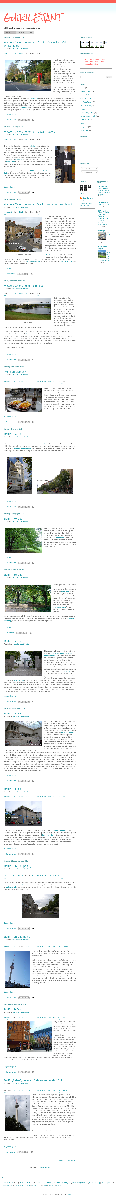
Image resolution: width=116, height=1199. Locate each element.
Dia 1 (15, 53)
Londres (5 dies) (86, 106)
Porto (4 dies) (85, 120)
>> (38, 56)
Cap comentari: (11, 120)
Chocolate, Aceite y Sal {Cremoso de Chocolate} (104, 192)
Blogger (69, 1194)
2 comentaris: (11, 274)
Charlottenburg (42, 444)
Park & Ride (10, 162)
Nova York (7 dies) (86, 113)
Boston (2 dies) (85, 95)
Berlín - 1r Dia (12, 1009)
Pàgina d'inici (10, 32)
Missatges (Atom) (46, 1167)
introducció (19, 160)
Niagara (83, 109)
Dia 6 (49, 382)
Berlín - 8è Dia (13, 433)
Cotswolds (34, 98)
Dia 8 (59, 382)
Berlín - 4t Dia (12, 713)
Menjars (66, 797)
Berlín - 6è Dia (13, 574)
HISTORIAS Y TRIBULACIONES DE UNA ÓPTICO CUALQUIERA (104, 214)
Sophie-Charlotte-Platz (22, 448)
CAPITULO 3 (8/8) (104, 204)
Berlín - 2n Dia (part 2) (17, 866)
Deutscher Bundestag (60, 830)
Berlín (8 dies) (85, 91)
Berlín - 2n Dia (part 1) (17, 936)
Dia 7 (54, 382)
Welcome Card (19, 680)
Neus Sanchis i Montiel (88, 199)
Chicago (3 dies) (86, 98)
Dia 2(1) (20, 382)
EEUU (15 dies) (86, 102)
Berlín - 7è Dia (13, 518)
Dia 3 (27, 139)
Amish (82, 88)
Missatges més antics (67, 1160)
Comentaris (87, 173)
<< (5, 56)
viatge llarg (84, 130)
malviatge (101, 231)
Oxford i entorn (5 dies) (88, 116)
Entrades (86, 169)
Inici (32, 1160)
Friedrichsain (27, 885)
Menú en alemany (15, 371)
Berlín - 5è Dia (13, 641)
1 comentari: (10, 633)
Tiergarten (60, 537)
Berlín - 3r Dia (12, 789)
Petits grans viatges (102, 248)
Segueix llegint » (10, 114)
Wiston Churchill (66, 261)
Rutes (30, 32)
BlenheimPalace (33, 261)
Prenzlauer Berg (59, 607)
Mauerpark (65, 591)
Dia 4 (39, 382)
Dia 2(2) (27, 382)
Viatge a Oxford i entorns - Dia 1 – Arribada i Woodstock (38, 204)
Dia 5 (44, 382)
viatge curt (84, 127)
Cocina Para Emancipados (103, 187)
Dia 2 (21, 53)
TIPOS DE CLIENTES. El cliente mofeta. (103, 222)
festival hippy (31, 334)
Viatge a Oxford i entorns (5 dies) (24, 285)
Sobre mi (21, 32)
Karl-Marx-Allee (12, 887)
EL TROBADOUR (103, 201)
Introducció (8, 53)
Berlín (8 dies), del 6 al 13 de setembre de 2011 (33, 1080)
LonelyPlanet (24, 107)
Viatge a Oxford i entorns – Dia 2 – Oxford (29, 131)
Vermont (83, 123)
